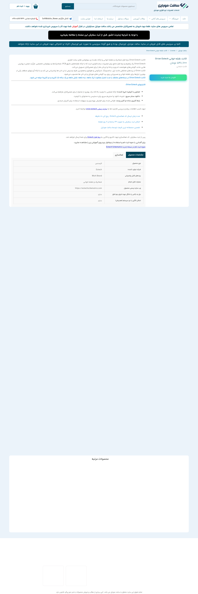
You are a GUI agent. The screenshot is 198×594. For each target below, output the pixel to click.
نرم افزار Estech (94, 137)
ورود (27, 6)
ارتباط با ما (98, 19)
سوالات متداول (123, 19)
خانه (184, 19)
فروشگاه (175, 19)
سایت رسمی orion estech (96, 109)
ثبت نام (20, 6)
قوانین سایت (85, 19)
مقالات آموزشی (139, 19)
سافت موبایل (115, 592)
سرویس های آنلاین (158, 19)
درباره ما (110, 19)
